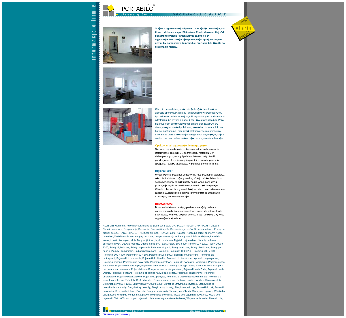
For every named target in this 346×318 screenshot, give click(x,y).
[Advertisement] (188, 79)
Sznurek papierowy (116, 314)
